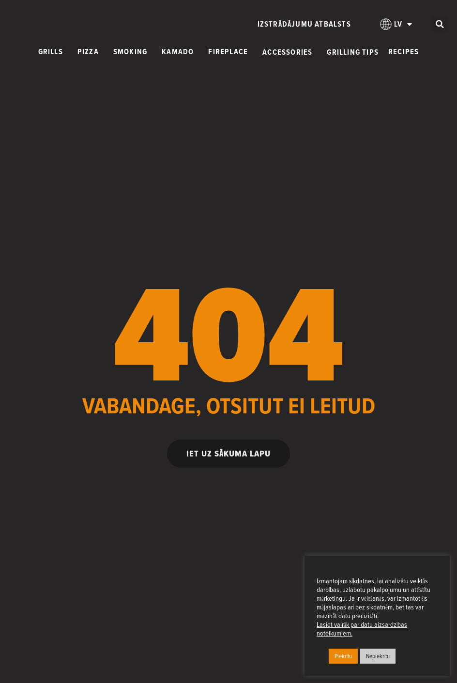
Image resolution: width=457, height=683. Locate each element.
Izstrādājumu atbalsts (304, 24)
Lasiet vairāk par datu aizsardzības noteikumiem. (362, 628)
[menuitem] (396, 24)
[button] (440, 24)
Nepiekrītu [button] (378, 656)
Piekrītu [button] (343, 656)
